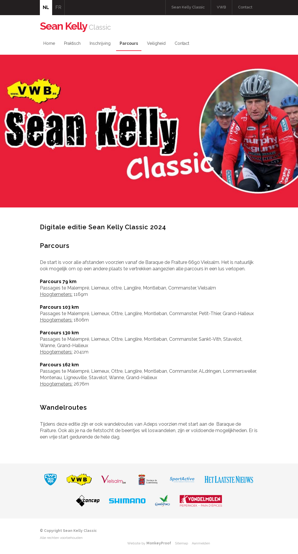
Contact (245, 7)
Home (49, 43)
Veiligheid (156, 43)
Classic (75, 27)
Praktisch (72, 43)
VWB (221, 7)
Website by (149, 543)
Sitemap (181, 543)
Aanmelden (201, 543)
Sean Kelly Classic (188, 7)
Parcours (129, 43)
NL (46, 7)
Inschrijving (100, 43)
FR (58, 7)
